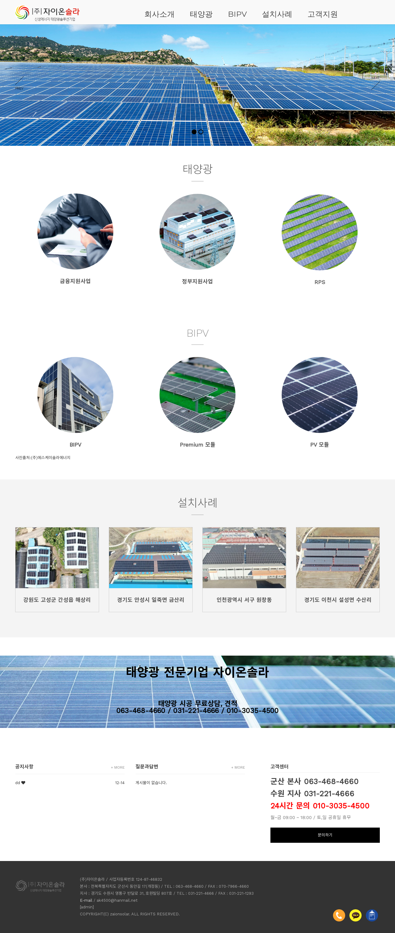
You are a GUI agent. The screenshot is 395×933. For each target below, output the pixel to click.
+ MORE (118, 767)
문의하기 (325, 835)
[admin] (87, 907)
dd (17, 782)
